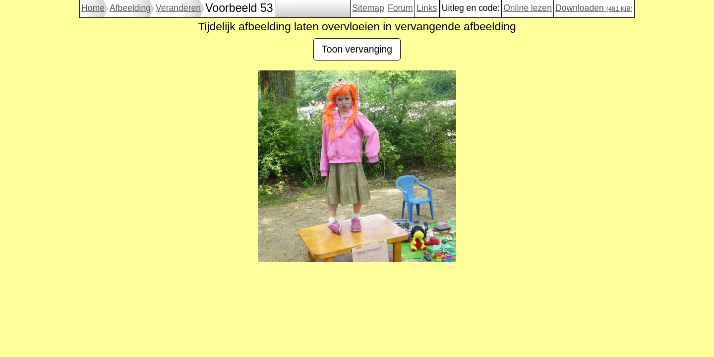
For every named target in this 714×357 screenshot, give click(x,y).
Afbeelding (130, 8)
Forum (400, 8)
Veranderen (178, 8)
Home (93, 8)
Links (426, 8)
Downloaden (594, 8)
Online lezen (527, 8)
